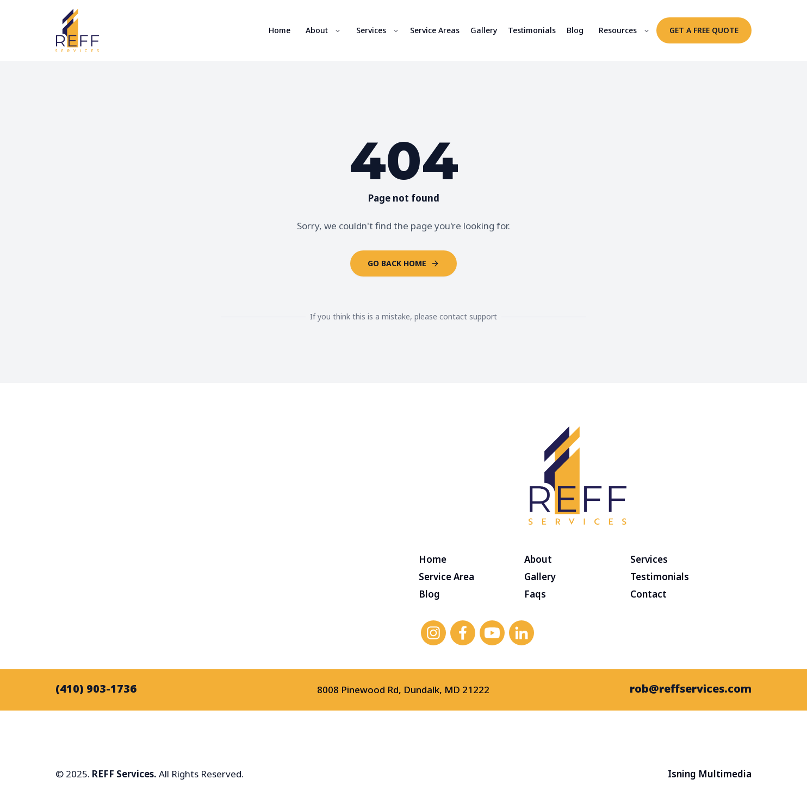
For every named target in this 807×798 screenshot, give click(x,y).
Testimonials (532, 30)
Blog (575, 30)
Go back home (403, 263)
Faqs (535, 594)
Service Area (446, 576)
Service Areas (435, 30)
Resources (618, 30)
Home (279, 30)
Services (371, 30)
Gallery (483, 30)
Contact (648, 594)
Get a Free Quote (703, 30)
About (317, 30)
